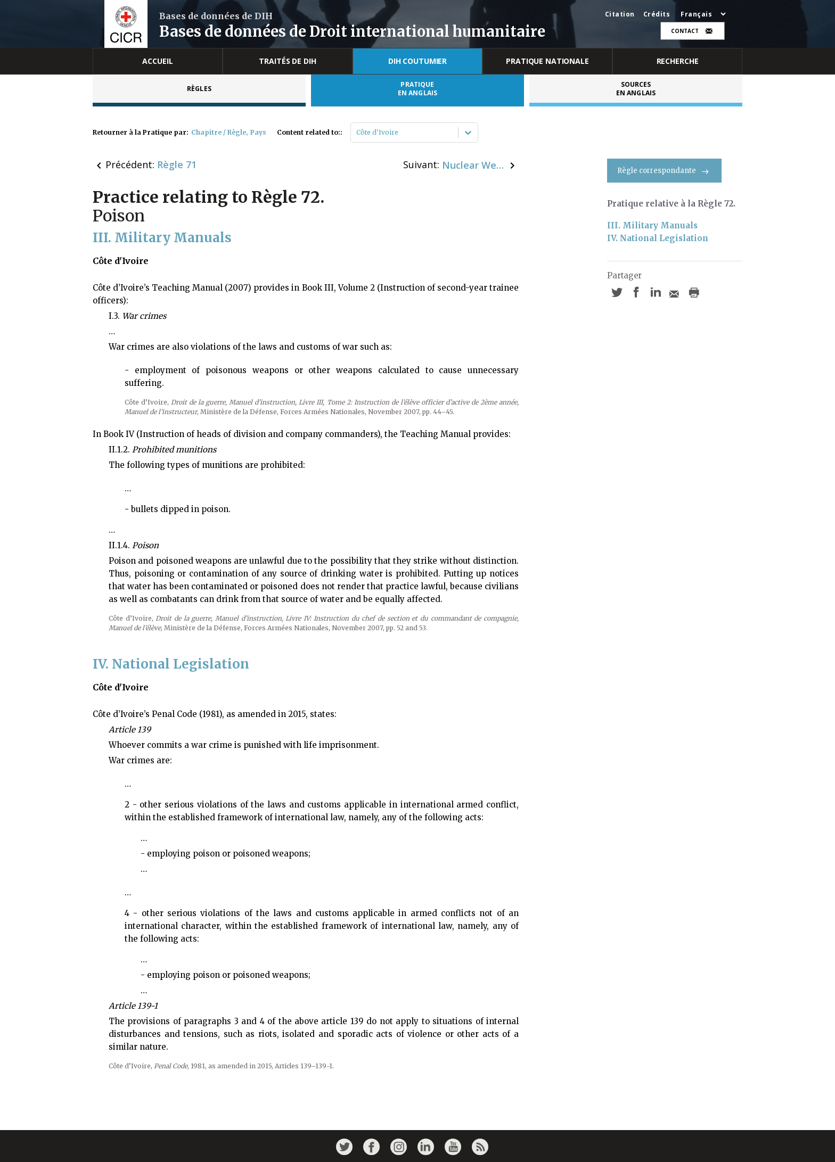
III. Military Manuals (652, 225)
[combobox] (357, 132)
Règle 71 (177, 164)
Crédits (656, 14)
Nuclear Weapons (474, 165)
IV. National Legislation (657, 238)
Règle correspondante (664, 170)
